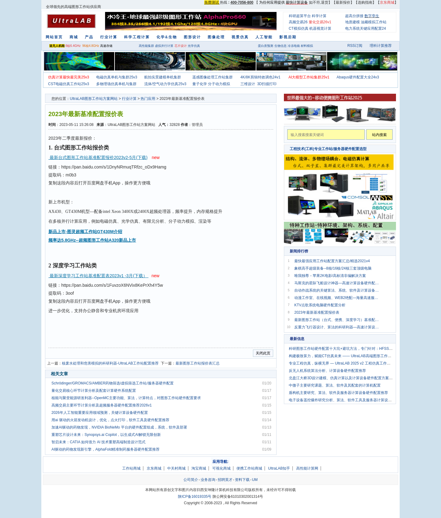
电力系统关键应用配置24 (365, 28)
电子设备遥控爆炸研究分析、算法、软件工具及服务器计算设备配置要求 (347, 400)
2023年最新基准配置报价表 (316, 312)
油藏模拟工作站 (373, 22)
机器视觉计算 (320, 28)
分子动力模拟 (219, 84)
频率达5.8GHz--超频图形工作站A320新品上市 (92, 240)
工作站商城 (131, 468)
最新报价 (343, 2)
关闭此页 (263, 353)
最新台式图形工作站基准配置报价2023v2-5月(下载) (98, 157)
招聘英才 (225, 480)
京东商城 (154, 468)
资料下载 (242, 480)
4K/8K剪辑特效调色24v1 (260, 77)
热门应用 (148, 98)
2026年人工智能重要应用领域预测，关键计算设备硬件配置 (99, 412)
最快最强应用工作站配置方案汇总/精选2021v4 (332, 261)
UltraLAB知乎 (279, 468)
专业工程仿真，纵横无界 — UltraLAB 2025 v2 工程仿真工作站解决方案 (347, 363)
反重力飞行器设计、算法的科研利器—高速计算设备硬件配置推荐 (337, 327)
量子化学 (199, 84)
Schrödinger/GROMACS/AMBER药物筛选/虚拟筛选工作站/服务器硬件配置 (112, 383)
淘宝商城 (198, 468)
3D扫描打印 (267, 84)
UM (255, 480)
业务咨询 (208, 480)
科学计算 (319, 16)
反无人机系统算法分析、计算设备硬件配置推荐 (327, 371)
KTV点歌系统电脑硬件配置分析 (319, 305)
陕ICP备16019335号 (194, 496)
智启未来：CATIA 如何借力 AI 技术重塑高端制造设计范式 (98, 442)
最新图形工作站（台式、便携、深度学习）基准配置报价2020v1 (337, 320)
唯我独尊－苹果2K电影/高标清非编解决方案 (330, 276)
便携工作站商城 (249, 468)
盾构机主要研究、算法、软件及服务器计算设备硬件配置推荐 (338, 393)
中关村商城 (176, 468)
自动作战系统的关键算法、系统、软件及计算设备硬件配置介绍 (337, 290)
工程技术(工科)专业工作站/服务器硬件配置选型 (328, 149)
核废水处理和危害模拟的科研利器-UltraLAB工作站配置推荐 (110, 363)
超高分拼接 (354, 16)
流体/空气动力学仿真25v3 (165, 84)
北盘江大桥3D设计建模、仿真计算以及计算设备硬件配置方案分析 (342, 378)
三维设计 (247, 84)
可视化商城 (221, 468)
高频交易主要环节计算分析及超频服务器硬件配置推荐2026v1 (101, 405)
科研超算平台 (300, 16)
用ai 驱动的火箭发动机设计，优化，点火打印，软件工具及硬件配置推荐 (110, 420)
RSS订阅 (354, 45)
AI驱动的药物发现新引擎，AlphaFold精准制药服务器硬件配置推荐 (105, 449)
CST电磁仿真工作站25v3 (68, 84)
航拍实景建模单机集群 (162, 77)
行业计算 (129, 98)
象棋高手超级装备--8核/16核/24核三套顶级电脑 (332, 268)
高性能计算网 (307, 468)
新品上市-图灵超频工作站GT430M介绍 (85, 231)
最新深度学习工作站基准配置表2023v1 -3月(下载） (98, 275)
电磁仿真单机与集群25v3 (116, 77)
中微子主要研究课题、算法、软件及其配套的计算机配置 (335, 385)
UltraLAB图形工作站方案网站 (94, 98)
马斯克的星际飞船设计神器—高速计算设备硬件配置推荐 (337, 283)
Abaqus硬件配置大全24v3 (358, 77)
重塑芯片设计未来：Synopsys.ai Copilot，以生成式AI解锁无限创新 (106, 435)
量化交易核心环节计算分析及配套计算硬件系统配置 (93, 390)
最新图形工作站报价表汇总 (197, 363)
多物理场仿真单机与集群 (116, 84)
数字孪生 (371, 16)
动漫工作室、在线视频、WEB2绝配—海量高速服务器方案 (337, 298)
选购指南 (365, 2)
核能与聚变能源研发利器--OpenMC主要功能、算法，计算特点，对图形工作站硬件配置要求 (126, 398)
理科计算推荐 (381, 45)
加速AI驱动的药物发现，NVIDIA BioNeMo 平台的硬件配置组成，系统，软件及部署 (119, 427)
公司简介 (190, 480)
